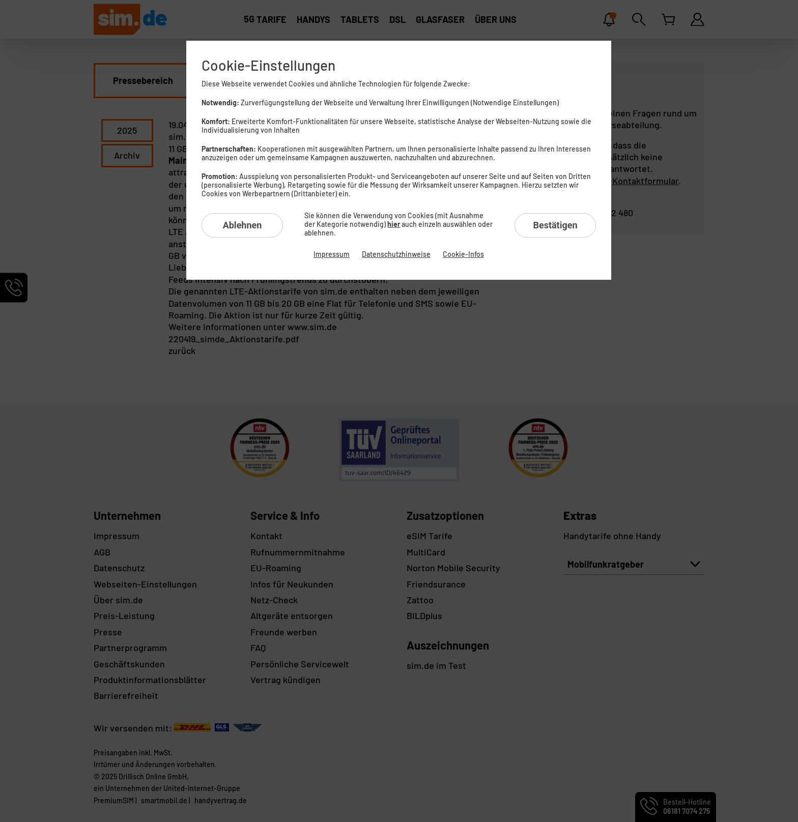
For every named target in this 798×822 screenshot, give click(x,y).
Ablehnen (242, 225)
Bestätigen (555, 225)
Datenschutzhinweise (396, 254)
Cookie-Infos (463, 254)
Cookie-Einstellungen (268, 65)
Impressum (332, 254)
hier (393, 224)
